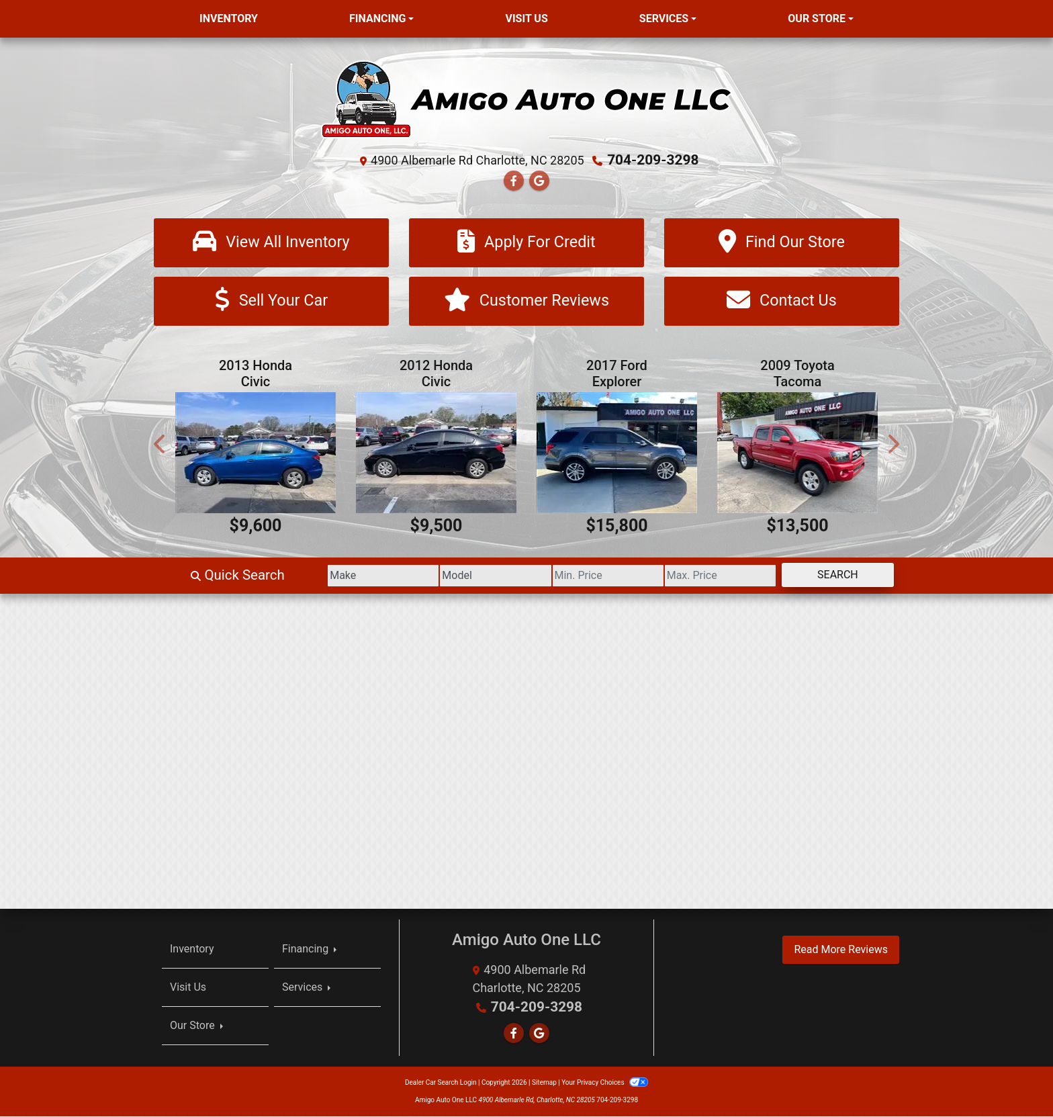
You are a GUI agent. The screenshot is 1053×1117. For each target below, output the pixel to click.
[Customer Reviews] (526, 301)
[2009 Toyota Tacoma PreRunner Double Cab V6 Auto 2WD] (797, 454)
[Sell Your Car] (271, 301)
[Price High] (701, 576)
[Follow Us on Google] (539, 180)
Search (831, 575)
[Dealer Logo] (526, 98)
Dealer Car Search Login (441, 1083)
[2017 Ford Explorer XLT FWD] (617, 454)
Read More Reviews (841, 950)
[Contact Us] (781, 301)
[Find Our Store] (781, 242)
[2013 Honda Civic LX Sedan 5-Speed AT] (255, 454)
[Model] (449, 576)
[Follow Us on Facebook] (514, 180)
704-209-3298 (653, 160)
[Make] (324, 576)
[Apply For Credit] (526, 242)
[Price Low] (575, 576)
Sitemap (544, 1083)
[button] (160, 445)
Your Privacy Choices (604, 1083)
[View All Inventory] (271, 242)
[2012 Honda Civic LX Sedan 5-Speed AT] (436, 454)
